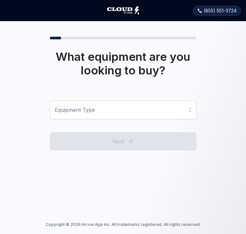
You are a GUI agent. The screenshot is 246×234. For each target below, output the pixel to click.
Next (123, 141)
